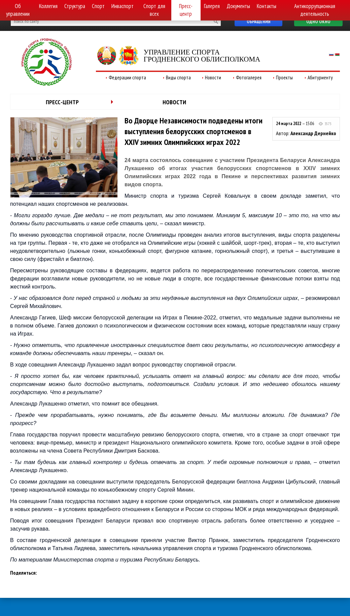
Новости (213, 77)
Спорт (98, 6)
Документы (238, 6)
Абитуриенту (320, 77)
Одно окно (318, 21)
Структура (74, 6)
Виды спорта (178, 77)
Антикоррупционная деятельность (314, 9)
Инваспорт (122, 6)
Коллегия (48, 6)
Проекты (284, 77)
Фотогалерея (248, 77)
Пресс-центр (186, 9)
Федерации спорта (127, 77)
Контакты (266, 6)
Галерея (212, 6)
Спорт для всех (154, 9)
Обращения (258, 21)
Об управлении (18, 9)
